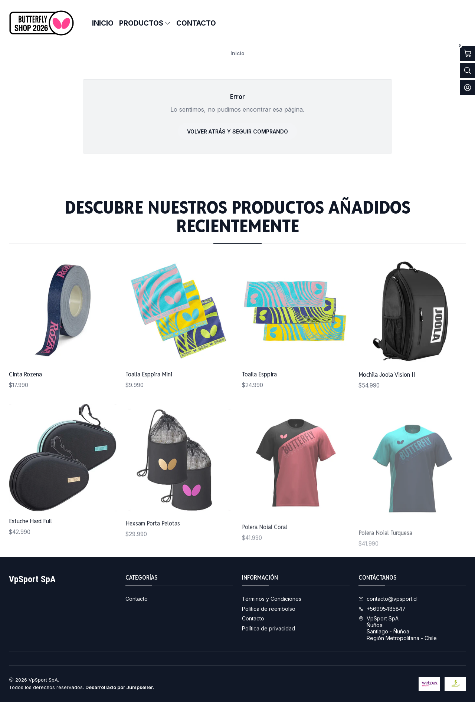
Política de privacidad (268, 628)
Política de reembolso (268, 609)
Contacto (136, 599)
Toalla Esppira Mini (148, 396)
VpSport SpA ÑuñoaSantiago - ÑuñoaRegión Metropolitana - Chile (397, 628)
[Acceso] (467, 87)
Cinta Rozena (25, 387)
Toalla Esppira (259, 406)
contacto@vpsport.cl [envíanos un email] (387, 599)
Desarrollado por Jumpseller (119, 687)
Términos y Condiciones (271, 599)
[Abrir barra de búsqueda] (467, 70)
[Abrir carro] (467, 53)
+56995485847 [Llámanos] (382, 609)
